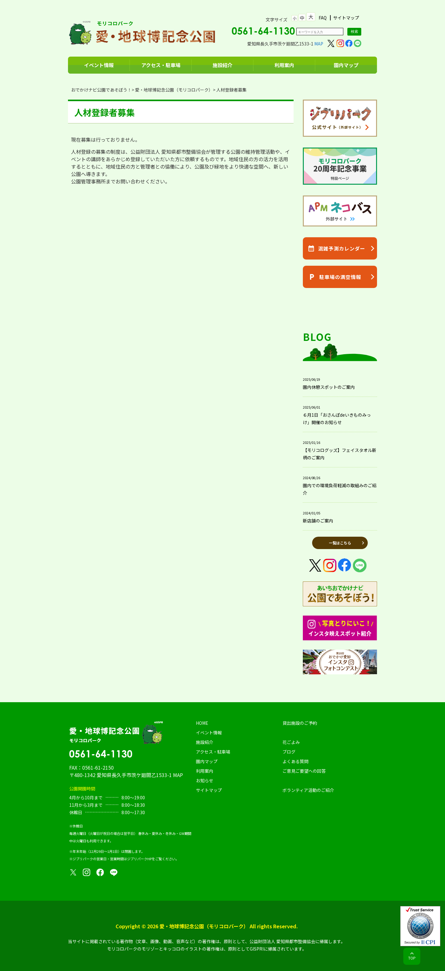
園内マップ (346, 65)
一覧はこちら (340, 542)
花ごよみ (291, 742)
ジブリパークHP (139, 858)
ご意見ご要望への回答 (304, 771)
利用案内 (284, 65)
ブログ (288, 752)
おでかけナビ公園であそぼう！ (101, 90)
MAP (318, 44)
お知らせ (204, 780)
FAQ (323, 17)
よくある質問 (295, 761)
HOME (202, 723)
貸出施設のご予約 (299, 723)
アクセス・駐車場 (160, 65)
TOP (412, 957)
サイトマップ (346, 17)
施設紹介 (222, 65)
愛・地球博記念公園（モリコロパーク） (174, 90)
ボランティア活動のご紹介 (308, 790)
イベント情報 (99, 65)
